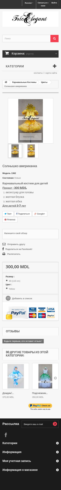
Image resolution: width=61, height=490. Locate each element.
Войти (54, 3)
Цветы (44, 82)
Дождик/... (8, 393)
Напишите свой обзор (15, 233)
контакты (38, 73)
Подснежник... (40, 393)
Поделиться (23, 214)
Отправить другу (16, 244)
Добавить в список (22, 298)
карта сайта (51, 73)
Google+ (39, 214)
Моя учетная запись (16, 461)
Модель (6, 173)
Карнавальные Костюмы (24, 82)
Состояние (8, 178)
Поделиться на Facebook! (18, 249)
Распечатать (13, 254)
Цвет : (9, 284)
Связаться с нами (43, 4)
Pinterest (10, 219)
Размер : (10, 276)
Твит (8, 214)
